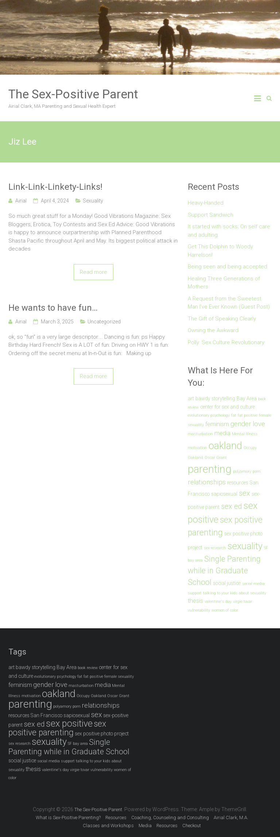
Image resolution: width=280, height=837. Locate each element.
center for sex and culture (227, 407)
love (259, 424)
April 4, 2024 (55, 201)
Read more (93, 272)
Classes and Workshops (108, 825)
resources (237, 483)
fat (233, 415)
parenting (210, 469)
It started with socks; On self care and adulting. (229, 230)
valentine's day (218, 601)
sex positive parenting (57, 728)
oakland (225, 446)
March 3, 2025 (57, 322)
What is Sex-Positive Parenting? (68, 817)
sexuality (245, 546)
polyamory (242, 471)
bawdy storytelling (215, 398)
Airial (21, 201)
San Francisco (46, 715)
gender (240, 424)
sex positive (69, 723)
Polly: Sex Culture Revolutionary (226, 342)
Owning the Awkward (213, 330)
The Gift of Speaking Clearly (222, 318)
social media (253, 583)
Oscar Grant (216, 457)
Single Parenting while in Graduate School (224, 570)
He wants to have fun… (53, 308)
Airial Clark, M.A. (231, 817)
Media (145, 825)
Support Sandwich (210, 215)
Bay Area (247, 398)
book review (88, 667)
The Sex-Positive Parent (73, 94)
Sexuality (93, 201)
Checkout (191, 825)
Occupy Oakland (91, 695)
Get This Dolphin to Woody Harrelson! (220, 250)
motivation (197, 447)
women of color (224, 610)
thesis (195, 600)
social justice (227, 583)
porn (257, 471)
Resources (116, 817)
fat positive (247, 415)
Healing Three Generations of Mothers (224, 282)
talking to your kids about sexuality (234, 593)
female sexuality (119, 676)
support (195, 593)
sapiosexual (224, 494)
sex (244, 493)
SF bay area (78, 743)
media (222, 433)
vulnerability (199, 610)
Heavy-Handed (205, 203)
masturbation (200, 434)
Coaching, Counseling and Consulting (170, 817)
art (191, 398)
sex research (215, 548)
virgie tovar (242, 601)
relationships (207, 482)
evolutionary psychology (209, 415)
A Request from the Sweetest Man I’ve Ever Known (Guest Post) (229, 302)
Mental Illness (245, 434)
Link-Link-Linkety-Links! (55, 187)
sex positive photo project (102, 733)
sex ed (231, 506)
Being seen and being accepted (227, 266)
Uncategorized (104, 322)
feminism (217, 424)
